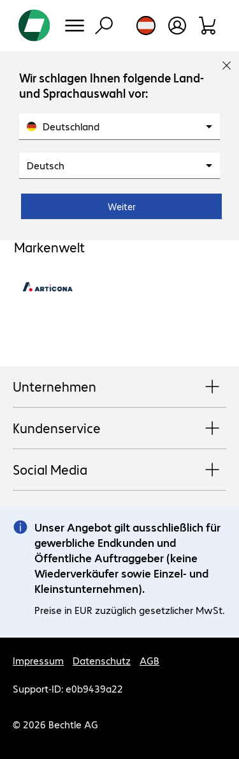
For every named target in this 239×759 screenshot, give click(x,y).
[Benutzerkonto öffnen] (177, 25)
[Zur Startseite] (34, 25)
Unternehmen (119, 387)
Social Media (119, 470)
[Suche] (104, 25)
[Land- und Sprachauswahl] (146, 25)
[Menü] (74, 25)
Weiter (122, 206)
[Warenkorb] (208, 25)
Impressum (38, 660)
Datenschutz (102, 660)
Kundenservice (119, 428)
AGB (149, 660)
